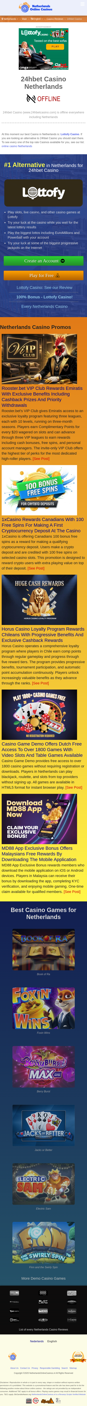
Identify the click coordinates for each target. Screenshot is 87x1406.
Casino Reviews (55, 19)
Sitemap (73, 1368)
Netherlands (10, 19)
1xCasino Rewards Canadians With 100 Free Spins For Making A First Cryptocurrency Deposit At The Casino (43, 525)
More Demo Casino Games (43, 1278)
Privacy (35, 1368)
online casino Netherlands (17, 146)
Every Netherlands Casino (44, 311)
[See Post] (41, 459)
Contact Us (25, 1368)
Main (24, 19)
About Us (14, 1368)
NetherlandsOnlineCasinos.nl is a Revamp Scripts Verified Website (59, 1394)
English (37, 19)
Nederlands (37, 1341)
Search (64, 1368)
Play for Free (46, 274)
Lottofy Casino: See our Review (44, 292)
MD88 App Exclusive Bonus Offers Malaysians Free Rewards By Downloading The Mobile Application (39, 854)
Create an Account (46, 261)
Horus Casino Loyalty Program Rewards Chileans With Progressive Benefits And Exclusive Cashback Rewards (43, 634)
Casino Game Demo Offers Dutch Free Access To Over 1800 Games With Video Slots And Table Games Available (42, 749)
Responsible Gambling (50, 1368)
